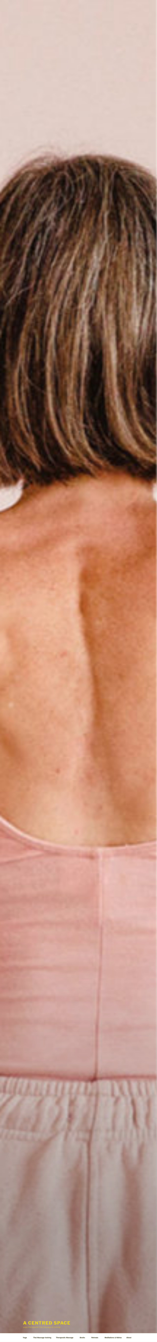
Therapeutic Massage (66, 1338)
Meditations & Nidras (113, 1338)
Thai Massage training (42, 1338)
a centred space (47, 1321)
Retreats (96, 1338)
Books (83, 1338)
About (130, 1338)
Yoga (26, 1338)
